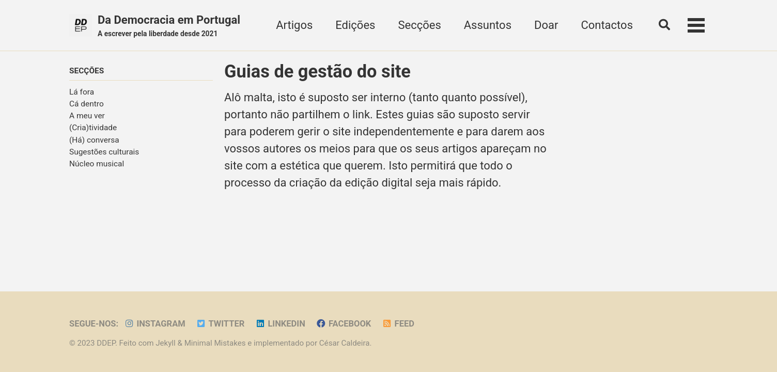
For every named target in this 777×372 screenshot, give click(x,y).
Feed (398, 324)
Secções (419, 25)
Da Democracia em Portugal (169, 26)
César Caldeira (344, 343)
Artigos (294, 25)
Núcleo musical (96, 163)
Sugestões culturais (104, 152)
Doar (546, 25)
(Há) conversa (94, 140)
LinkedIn (280, 324)
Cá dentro (86, 104)
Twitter (220, 324)
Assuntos (487, 25)
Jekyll (166, 343)
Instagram (154, 324)
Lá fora (81, 92)
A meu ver (87, 115)
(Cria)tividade (93, 127)
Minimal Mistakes (215, 343)
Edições (355, 25)
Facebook (343, 324)
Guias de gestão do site (317, 71)
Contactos (607, 25)
